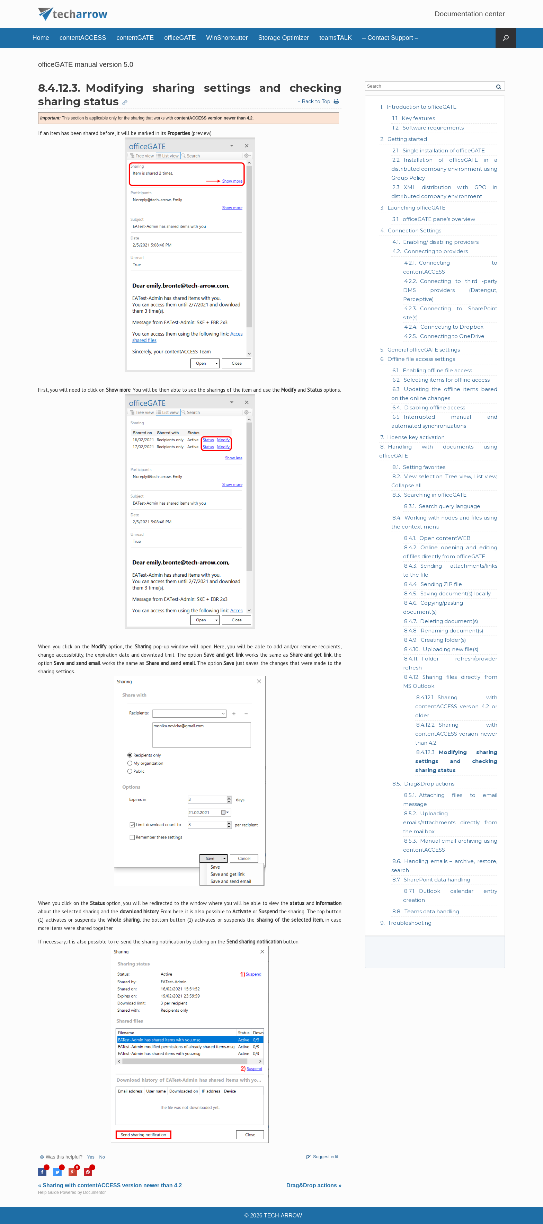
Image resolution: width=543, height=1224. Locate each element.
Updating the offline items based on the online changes (444, 393)
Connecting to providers (436, 251)
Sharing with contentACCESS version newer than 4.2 (456, 733)
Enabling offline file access (437, 370)
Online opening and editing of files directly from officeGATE (450, 552)
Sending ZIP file (441, 584)
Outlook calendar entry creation (450, 895)
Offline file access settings (421, 359)
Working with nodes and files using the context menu (444, 522)
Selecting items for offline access (447, 379)
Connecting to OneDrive (452, 336)
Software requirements (433, 127)
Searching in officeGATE (435, 494)
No (102, 1157)
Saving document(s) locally (455, 593)
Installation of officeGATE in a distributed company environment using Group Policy (444, 169)
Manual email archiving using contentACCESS (450, 845)
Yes (91, 1157)
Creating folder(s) (443, 640)
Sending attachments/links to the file (450, 570)
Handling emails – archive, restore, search (444, 865)
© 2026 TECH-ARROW (273, 1215)
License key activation (416, 437)
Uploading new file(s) (451, 649)
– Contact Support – (390, 37)
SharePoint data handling (437, 879)
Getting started (407, 139)
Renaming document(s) (452, 630)
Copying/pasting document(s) (433, 607)
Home (40, 37)
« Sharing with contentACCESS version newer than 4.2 (110, 1185)
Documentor (94, 1192)
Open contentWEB (445, 538)
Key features (418, 118)
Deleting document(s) (449, 621)
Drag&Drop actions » (313, 1185)
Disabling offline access (434, 407)
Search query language (449, 506)
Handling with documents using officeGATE (438, 451)
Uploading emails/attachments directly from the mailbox (450, 822)
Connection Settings (414, 230)
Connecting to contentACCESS (450, 267)
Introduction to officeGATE (421, 107)
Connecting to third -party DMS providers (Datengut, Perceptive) (450, 290)
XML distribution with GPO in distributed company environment (444, 191)
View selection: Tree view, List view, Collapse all (444, 481)
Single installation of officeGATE (444, 150)
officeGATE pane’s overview (439, 219)
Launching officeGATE (416, 207)
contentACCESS (83, 37)
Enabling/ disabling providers (441, 242)
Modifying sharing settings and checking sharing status (456, 761)
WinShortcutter (227, 37)
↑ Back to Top (313, 101)
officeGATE (180, 37)
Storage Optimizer (283, 37)
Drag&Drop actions (429, 783)
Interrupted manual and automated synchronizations (444, 421)
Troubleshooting (409, 923)
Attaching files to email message (450, 799)
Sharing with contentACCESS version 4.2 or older (456, 706)
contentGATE (135, 37)
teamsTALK (335, 37)
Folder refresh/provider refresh (450, 663)
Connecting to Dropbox (451, 326)
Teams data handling (431, 911)
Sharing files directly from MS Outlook (450, 681)
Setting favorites (424, 467)
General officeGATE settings (424, 349)
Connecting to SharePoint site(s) (450, 313)
